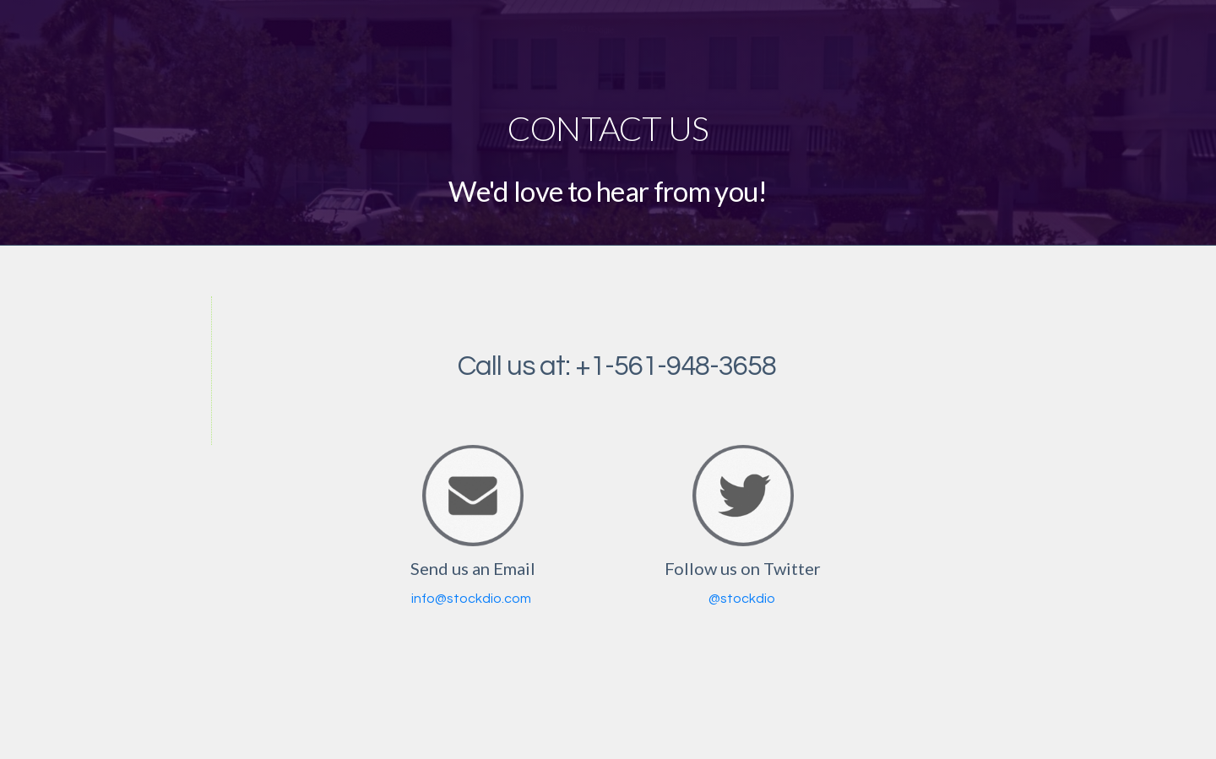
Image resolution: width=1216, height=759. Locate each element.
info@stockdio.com (471, 598)
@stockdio (741, 598)
